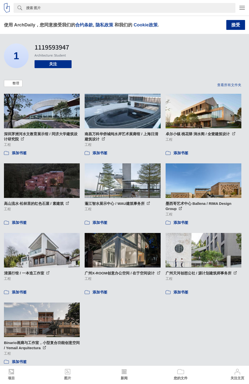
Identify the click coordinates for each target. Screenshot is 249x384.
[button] (13, 83)
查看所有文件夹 (229, 85)
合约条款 (84, 24)
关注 (53, 64)
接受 (235, 24)
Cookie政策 (145, 24)
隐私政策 (104, 24)
